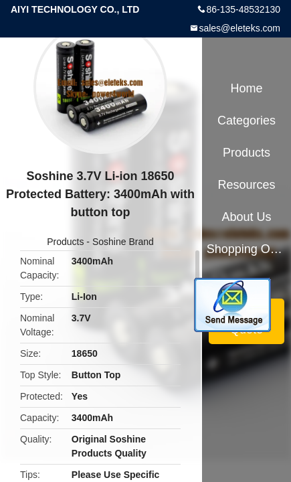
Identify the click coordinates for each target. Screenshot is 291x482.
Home (247, 88)
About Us (247, 217)
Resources (247, 184)
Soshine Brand (123, 241)
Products (65, 241)
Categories (246, 120)
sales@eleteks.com (239, 28)
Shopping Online (247, 249)
